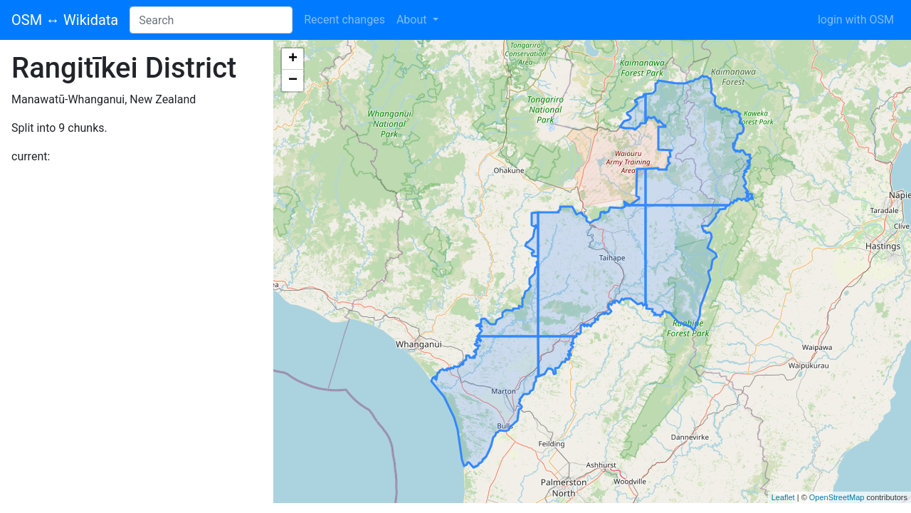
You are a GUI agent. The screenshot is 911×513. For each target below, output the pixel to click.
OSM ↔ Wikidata (64, 19)
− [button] (292, 80)
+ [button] (292, 59)
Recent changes (344, 19)
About (413, 19)
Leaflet (783, 497)
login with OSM (856, 19)
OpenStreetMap (837, 497)
